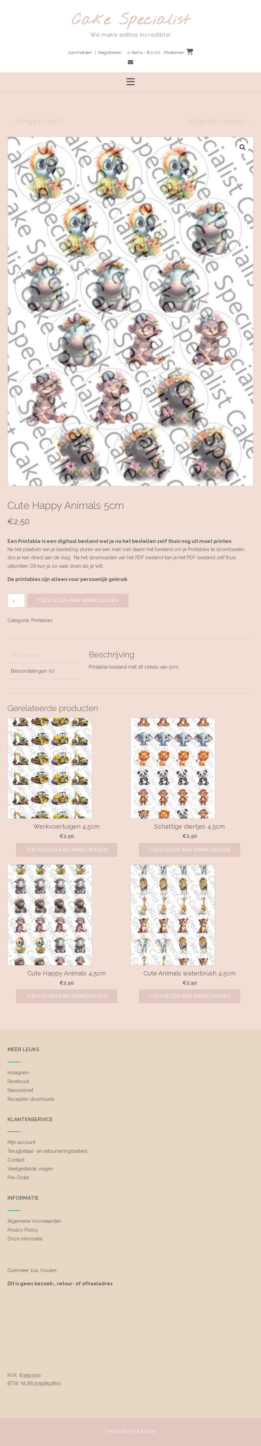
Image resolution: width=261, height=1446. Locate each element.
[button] (243, 147)
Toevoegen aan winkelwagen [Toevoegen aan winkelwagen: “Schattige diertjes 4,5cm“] (189, 850)
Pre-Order (18, 1177)
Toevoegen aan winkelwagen (78, 600)
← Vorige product (35, 121)
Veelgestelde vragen (30, 1168)
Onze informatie (24, 1238)
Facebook (18, 1081)
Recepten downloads (31, 1099)
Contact (15, 1160)
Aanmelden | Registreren (95, 52)
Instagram (18, 1072)
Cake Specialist (131, 21)
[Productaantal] (16, 600)
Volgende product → (220, 121)
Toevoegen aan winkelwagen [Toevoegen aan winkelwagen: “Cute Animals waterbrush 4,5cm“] (189, 996)
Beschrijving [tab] (25, 655)
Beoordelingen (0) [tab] (33, 671)
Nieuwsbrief (20, 1090)
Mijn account (21, 1142)
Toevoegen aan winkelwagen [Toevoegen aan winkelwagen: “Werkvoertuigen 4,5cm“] (66, 850)
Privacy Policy (22, 1230)
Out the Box (144, 1431)
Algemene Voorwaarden (34, 1221)
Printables (42, 620)
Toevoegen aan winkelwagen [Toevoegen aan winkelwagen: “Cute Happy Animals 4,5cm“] (66, 996)
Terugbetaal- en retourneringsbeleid (47, 1151)
